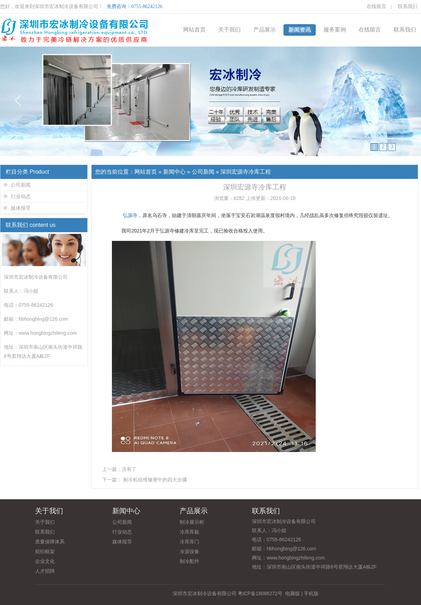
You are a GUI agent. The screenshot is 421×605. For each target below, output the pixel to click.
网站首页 (194, 30)
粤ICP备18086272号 (260, 593)
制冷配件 (189, 561)
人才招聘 (45, 571)
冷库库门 (189, 541)
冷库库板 (189, 532)
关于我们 (229, 30)
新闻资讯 (299, 30)
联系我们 (407, 6)
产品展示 (264, 30)
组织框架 (45, 551)
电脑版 (292, 593)
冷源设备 (189, 551)
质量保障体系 (50, 541)
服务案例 (334, 30)
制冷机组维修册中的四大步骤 (155, 479)
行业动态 (21, 196)
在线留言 (376, 6)
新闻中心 (174, 172)
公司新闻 (21, 185)
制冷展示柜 (192, 522)
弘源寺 (130, 215)
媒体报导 (21, 208)
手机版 (311, 593)
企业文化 (45, 561)
